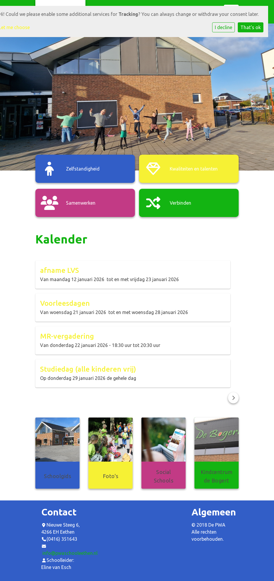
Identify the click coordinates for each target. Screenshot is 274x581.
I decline (223, 27)
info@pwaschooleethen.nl (70, 553)
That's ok (250, 27)
